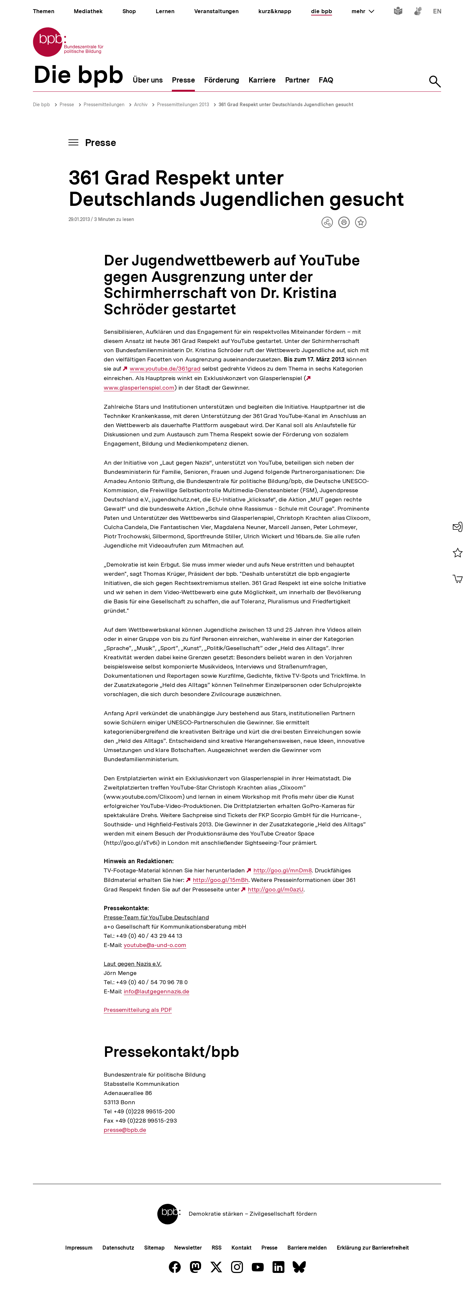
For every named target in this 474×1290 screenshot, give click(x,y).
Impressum (78, 1248)
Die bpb (41, 104)
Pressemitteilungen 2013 (183, 104)
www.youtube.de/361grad (165, 368)
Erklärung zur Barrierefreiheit (373, 1248)
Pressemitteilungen (104, 104)
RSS (217, 1248)
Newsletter (187, 1248)
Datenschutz (118, 1248)
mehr (363, 11)
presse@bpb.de (125, 1129)
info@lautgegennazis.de (156, 991)
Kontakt (241, 1248)
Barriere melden (307, 1248)
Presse (67, 104)
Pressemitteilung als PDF (138, 1009)
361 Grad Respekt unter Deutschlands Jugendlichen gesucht (286, 104)
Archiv (140, 104)
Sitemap (154, 1248)
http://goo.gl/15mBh (221, 880)
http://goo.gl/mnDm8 (282, 870)
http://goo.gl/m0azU (275, 889)
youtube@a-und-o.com (155, 945)
